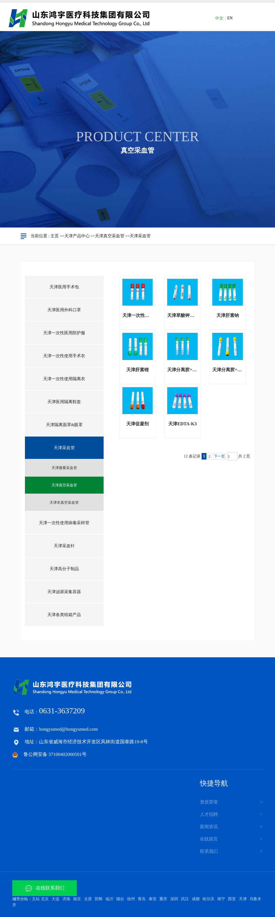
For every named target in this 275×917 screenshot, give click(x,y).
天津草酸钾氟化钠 (182, 315)
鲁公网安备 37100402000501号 (55, 754)
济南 (66, 899)
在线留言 (209, 839)
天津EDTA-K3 (182, 423)
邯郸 (98, 899)
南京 (77, 899)
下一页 (219, 456)
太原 (88, 899)
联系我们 (209, 851)
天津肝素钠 (227, 315)
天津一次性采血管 (137, 315)
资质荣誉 (209, 802)
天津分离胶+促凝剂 (227, 369)
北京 (45, 899)
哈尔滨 (208, 899)
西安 (232, 899)
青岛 (142, 899)
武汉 (185, 899)
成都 (196, 899)
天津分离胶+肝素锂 (182, 369)
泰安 (153, 899)
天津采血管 (140, 236)
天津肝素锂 (137, 369)
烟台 (120, 899)
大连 (55, 899)
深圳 (174, 899)
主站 (36, 899)
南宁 (221, 899)
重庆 (163, 899)
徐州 (131, 899)
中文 (219, 18)
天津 (243, 899)
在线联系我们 (45, 888)
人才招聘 (209, 814)
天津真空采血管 (109, 236)
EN (230, 18)
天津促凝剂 (137, 423)
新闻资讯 (209, 826)
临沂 (109, 899)
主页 (54, 236)
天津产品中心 (77, 236)
